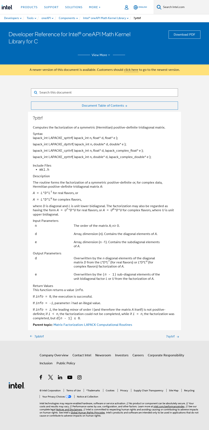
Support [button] (51, 7)
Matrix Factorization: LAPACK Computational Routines (92, 325)
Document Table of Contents (103, 106)
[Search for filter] (104, 92)
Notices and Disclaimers (69, 409)
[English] (140, 7)
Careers (138, 355)
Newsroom (103, 355)
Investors (121, 355)
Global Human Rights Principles (88, 412)
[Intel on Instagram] (80, 378)
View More (101, 55)
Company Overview (54, 355)
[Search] (159, 7)
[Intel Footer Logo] (17, 385)
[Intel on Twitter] (51, 378)
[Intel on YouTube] (70, 378)
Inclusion (46, 363)
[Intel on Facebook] (41, 378)
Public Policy (66, 363)
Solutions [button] (73, 7)
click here (131, 70)
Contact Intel (81, 355)
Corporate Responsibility (166, 355)
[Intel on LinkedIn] (60, 378)
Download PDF (184, 35)
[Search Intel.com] (185, 7)
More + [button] (95, 7)
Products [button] (29, 7)
